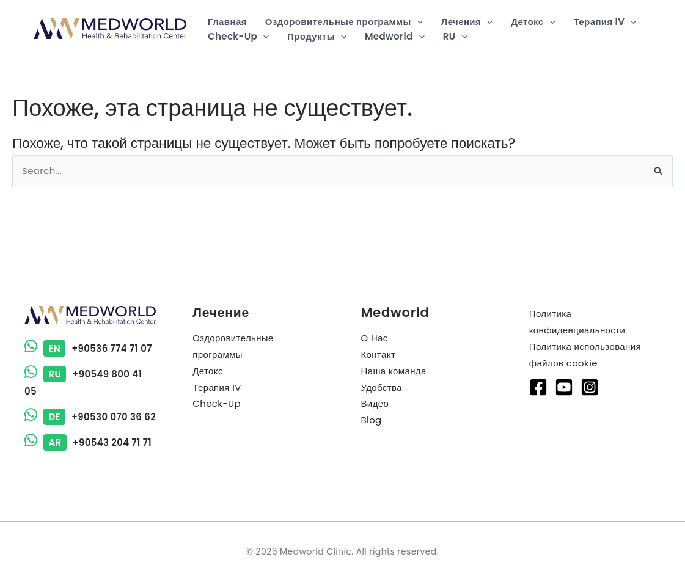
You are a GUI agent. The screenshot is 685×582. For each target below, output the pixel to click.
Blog (371, 407)
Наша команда (394, 358)
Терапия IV (216, 374)
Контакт (378, 341)
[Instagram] (590, 374)
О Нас (374, 325)
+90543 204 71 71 (88, 443)
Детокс (207, 358)
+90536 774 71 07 (88, 335)
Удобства (382, 374)
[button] (417, 22)
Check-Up (216, 391)
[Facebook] (538, 374)
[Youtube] (564, 374)
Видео (375, 391)
